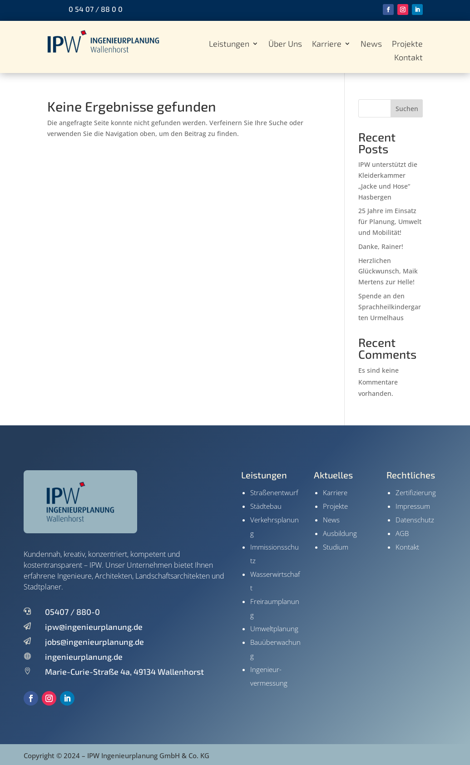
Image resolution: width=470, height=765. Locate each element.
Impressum (413, 506)
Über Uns (285, 44)
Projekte (407, 44)
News (371, 44)
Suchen (407, 108)
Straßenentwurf (274, 492)
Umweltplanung (274, 628)
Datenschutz (415, 519)
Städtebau (266, 506)
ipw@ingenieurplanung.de (94, 627)
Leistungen (229, 44)
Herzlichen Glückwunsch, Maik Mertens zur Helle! (388, 271)
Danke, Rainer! (380, 246)
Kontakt (408, 58)
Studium (335, 546)
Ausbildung (340, 533)
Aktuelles (333, 474)
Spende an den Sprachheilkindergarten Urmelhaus (389, 307)
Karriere (326, 44)
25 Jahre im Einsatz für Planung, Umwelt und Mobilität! (389, 221)
